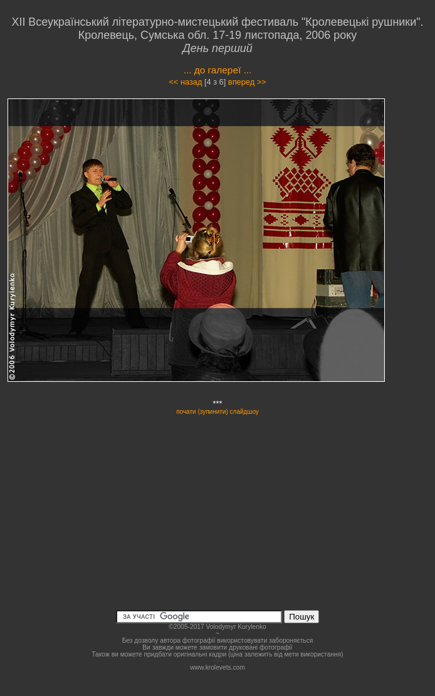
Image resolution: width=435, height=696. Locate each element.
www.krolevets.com (217, 667)
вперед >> (247, 82)
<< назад (185, 82)
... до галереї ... (218, 70)
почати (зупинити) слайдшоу (217, 411)
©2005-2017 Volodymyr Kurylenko (217, 626)
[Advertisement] (217, 503)
